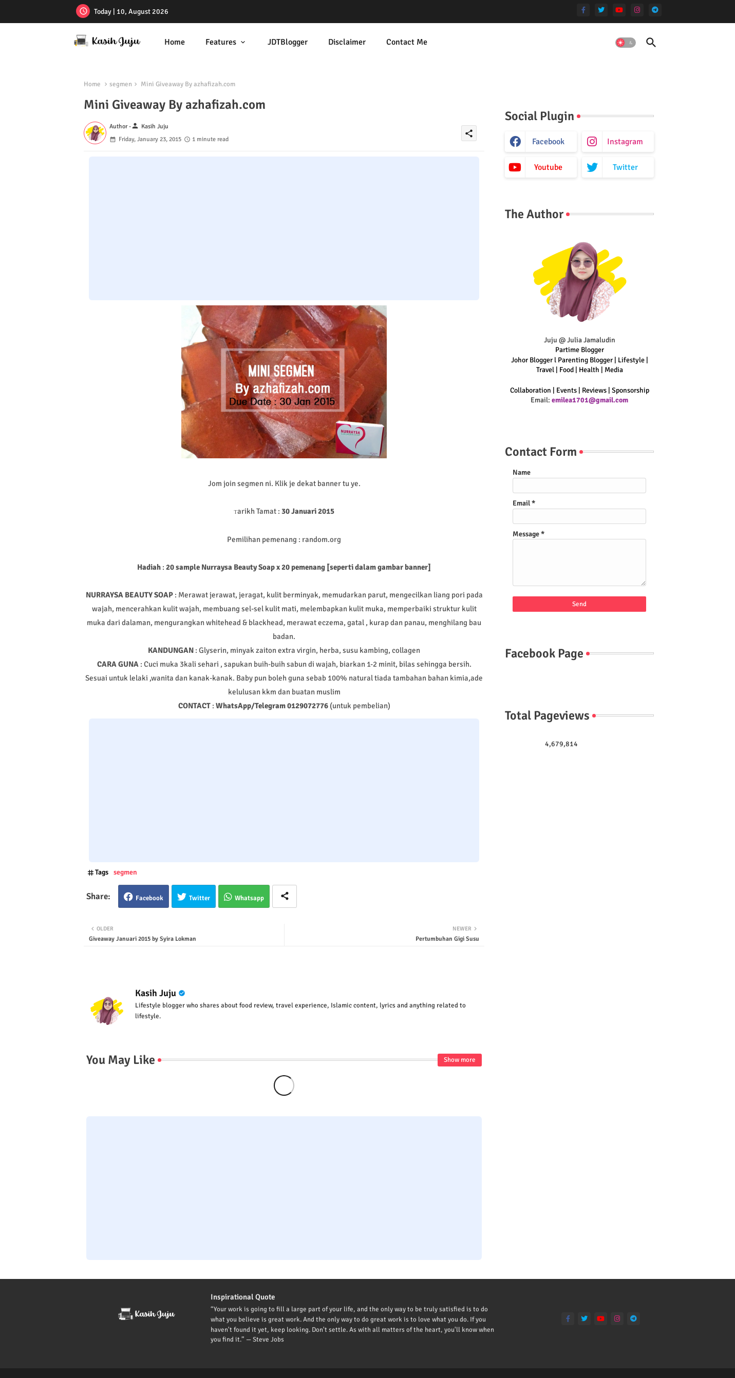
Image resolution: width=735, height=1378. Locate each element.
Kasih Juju (155, 993)
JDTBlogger (288, 42)
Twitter (199, 898)
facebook (548, 142)
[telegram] (655, 10)
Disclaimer (347, 42)
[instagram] (637, 10)
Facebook (149, 898)
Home (174, 42)
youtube (548, 167)
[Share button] (284, 896)
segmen (120, 84)
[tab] (174, 42)
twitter (625, 167)
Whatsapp (249, 898)
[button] (625, 42)
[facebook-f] (583, 10)
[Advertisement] (284, 228)
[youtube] (619, 10)
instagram (625, 142)
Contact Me (406, 42)
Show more (460, 1060)
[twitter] (601, 10)
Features (220, 42)
